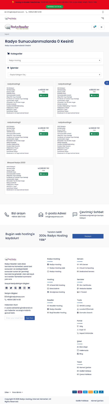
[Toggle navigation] (103, 12)
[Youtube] (29, 288)
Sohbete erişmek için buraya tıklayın (91, 216)
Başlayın (88, 236)
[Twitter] (11, 288)
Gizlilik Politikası (82, 401)
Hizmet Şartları (97, 401)
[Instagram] (24, 288)
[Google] (15, 288)
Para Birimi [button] (16, 392)
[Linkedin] (20, 288)
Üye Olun (29, 318)
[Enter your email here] (15, 318)
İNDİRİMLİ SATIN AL (54, 7)
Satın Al (43, 95)
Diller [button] (7, 392)
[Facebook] (6, 288)
